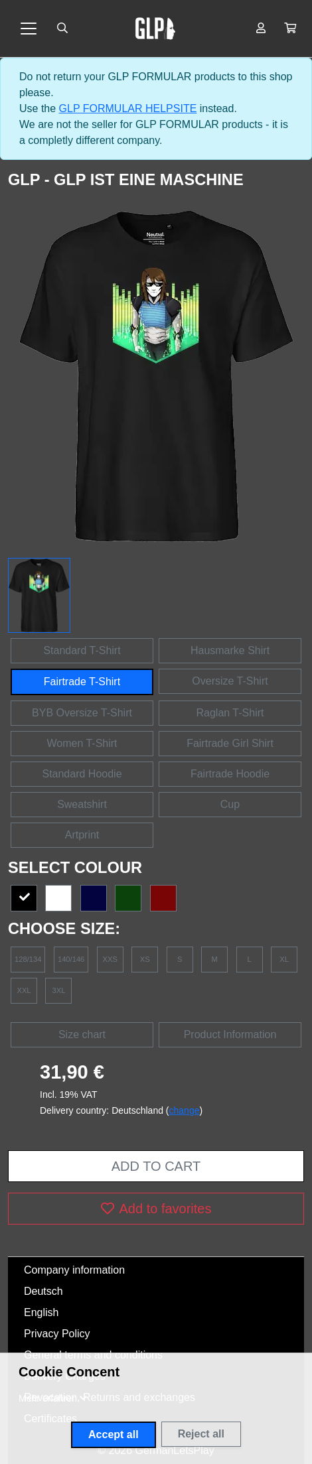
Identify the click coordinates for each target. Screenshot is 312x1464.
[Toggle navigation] (28, 28)
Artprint (82, 834)
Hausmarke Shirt (230, 650)
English (41, 1312)
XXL (24, 990)
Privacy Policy (57, 1333)
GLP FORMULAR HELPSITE (128, 108)
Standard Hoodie (81, 773)
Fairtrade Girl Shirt (230, 743)
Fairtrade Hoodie (230, 773)
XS (145, 959)
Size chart (82, 1034)
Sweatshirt (82, 804)
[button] (290, 28)
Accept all (113, 1434)
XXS (110, 959)
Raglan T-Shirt (230, 712)
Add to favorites (156, 1208)
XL (284, 959)
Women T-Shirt (81, 743)
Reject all (201, 1433)
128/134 (28, 959)
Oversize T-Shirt (230, 681)
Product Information (230, 1034)
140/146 (71, 959)
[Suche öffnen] (62, 28)
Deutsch (43, 1291)
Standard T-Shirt (81, 650)
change (184, 1110)
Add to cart (156, 1166)
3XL (59, 990)
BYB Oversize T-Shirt (82, 712)
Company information (74, 1270)
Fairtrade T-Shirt (82, 681)
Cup (230, 804)
